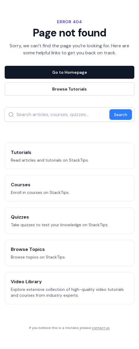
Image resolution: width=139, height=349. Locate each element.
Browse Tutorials (69, 89)
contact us (101, 327)
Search (120, 114)
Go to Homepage (69, 72)
